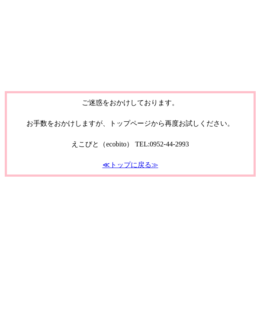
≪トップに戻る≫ (130, 164)
